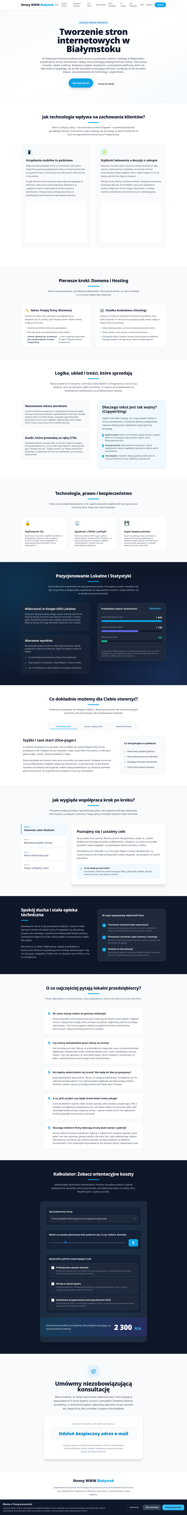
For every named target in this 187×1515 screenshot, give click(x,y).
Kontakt (160, 5)
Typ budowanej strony (61, 1210)
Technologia (101, 5)
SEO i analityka (112, 4)
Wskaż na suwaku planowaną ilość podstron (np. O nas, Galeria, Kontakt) (87, 1233)
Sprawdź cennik (79, 82)
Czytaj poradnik (107, 82)
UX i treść (89, 4)
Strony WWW (37, 5)
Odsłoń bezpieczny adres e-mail (93, 1433)
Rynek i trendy (64, 4)
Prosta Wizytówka (63, 725)
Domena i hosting (77, 4)
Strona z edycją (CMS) (93, 725)
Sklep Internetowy (123, 725)
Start (57, 5)
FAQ (141, 5)
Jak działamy (133, 4)
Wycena (149, 5)
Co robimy (123, 4)
